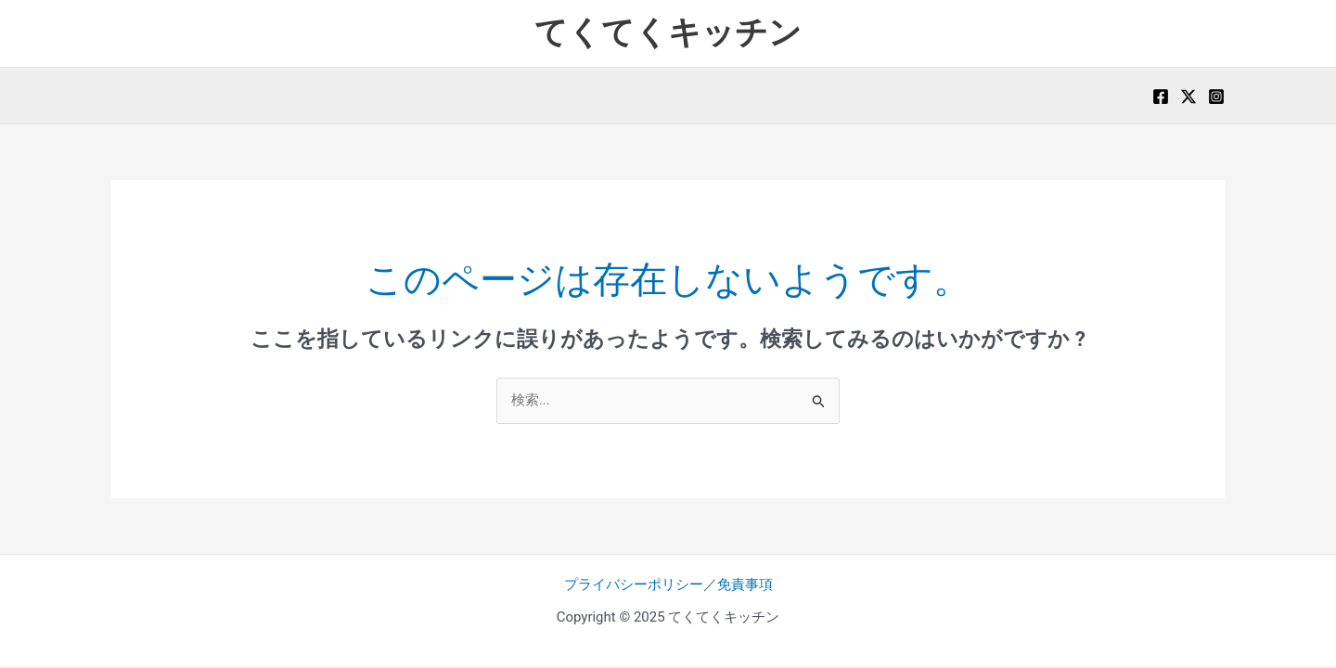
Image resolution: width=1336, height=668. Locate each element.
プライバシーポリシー (633, 585)
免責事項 (745, 585)
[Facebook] (1160, 96)
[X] (1188, 96)
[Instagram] (1216, 96)
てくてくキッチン (668, 33)
